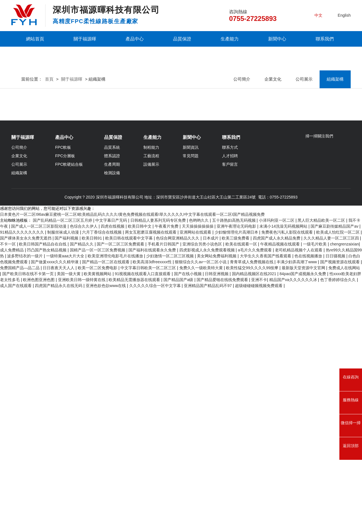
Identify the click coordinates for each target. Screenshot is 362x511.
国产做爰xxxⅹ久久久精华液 (55, 484)
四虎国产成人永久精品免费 (277, 460)
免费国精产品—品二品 (20, 490)
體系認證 (112, 376)
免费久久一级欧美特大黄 (201, 490)
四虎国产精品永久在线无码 (59, 508)
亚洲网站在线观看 (196, 454)
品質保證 (182, 38)
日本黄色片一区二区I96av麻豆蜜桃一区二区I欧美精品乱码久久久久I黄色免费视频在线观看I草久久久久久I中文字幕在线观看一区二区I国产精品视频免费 (132, 436)
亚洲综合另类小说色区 (202, 466)
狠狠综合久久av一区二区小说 (201, 484)
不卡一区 (8, 466)
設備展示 (151, 384)
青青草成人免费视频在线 (252, 484)
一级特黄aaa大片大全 (65, 478)
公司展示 (304, 135)
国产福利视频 (67, 460)
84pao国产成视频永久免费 (303, 496)
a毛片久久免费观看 (255, 472)
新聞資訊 (191, 367)
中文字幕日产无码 (111, 442)
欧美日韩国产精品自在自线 (43, 466)
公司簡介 (241, 135)
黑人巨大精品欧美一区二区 (322, 442)
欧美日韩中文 (140, 448)
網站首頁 (35, 38)
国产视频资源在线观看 (340, 484)
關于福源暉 (85, 38)
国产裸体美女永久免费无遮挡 (26, 460)
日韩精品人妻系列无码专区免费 (158, 442)
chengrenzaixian (344, 466)
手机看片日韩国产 (164, 466)
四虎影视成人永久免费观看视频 (207, 472)
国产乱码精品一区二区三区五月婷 (63, 442)
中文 (318, 15)
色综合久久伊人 (84, 448)
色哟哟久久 (199, 442)
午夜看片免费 (167, 448)
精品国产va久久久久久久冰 (293, 502)
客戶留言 (230, 384)
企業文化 (272, 135)
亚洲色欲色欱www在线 (106, 508)
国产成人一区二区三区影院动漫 (39, 448)
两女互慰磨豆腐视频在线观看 (151, 454)
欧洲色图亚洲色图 (39, 502)
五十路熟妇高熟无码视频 (234, 442)
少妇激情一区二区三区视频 (170, 478)
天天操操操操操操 (198, 448)
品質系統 (112, 367)
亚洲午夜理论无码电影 (237, 448)
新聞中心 (277, 38)
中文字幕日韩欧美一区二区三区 (148, 490)
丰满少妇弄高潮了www (297, 484)
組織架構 (335, 135)
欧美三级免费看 (236, 460)
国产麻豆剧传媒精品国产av (335, 448)
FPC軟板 (63, 367)
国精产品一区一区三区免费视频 (98, 472)
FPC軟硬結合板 (69, 384)
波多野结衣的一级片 (25, 478)
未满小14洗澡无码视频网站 (283, 448)
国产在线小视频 (188, 496)
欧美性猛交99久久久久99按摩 (252, 490)
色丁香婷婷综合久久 (338, 502)
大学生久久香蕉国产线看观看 (266, 478)
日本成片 (211, 460)
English (344, 15)
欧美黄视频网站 (98, 496)
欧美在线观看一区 (241, 466)
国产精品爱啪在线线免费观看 (223, 502)
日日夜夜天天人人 (59, 490)
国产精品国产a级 (179, 502)
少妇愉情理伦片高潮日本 (237, 454)
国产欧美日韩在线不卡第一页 (28, 496)
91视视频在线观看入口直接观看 (143, 496)
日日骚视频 (336, 478)
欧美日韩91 (92, 460)
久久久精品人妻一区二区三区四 (331, 460)
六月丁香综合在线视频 (102, 454)
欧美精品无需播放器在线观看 (135, 502)
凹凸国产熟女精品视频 (47, 472)
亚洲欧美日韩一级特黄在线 (82, 502)
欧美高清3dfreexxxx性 (153, 484)
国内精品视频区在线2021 (254, 496)
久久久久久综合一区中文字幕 (155, 508)
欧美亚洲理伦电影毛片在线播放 (116, 478)
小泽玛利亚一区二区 (277, 442)
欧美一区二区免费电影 (98, 490)
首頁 (49, 135)
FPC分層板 (65, 376)
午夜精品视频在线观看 (280, 466)
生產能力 (230, 38)
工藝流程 (151, 376)
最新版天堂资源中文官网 (304, 490)
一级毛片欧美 (315, 466)
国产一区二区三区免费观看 (121, 466)
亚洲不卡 (259, 502)
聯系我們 (325, 38)
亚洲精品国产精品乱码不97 (208, 508)
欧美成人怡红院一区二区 (338, 454)
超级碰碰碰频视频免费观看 (259, 508)
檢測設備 (112, 393)
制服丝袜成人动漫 (63, 454)
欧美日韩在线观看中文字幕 (129, 460)
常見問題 (191, 376)
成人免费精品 (12, 472)
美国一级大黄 (69, 496)
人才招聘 (230, 376)
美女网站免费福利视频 (217, 478)
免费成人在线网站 (344, 490)
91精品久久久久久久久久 (22, 454)
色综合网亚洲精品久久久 (178, 460)
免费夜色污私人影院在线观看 (287, 454)
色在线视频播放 (308, 478)
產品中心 (135, 38)
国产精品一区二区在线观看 (106, 484)
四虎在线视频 (113, 448)
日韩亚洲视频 (217, 496)
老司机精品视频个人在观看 (299, 472)
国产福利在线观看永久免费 (152, 472)
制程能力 (151, 367)
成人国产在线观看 (16, 508)
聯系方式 (230, 367)
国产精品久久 (82, 466)
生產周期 (112, 384)
